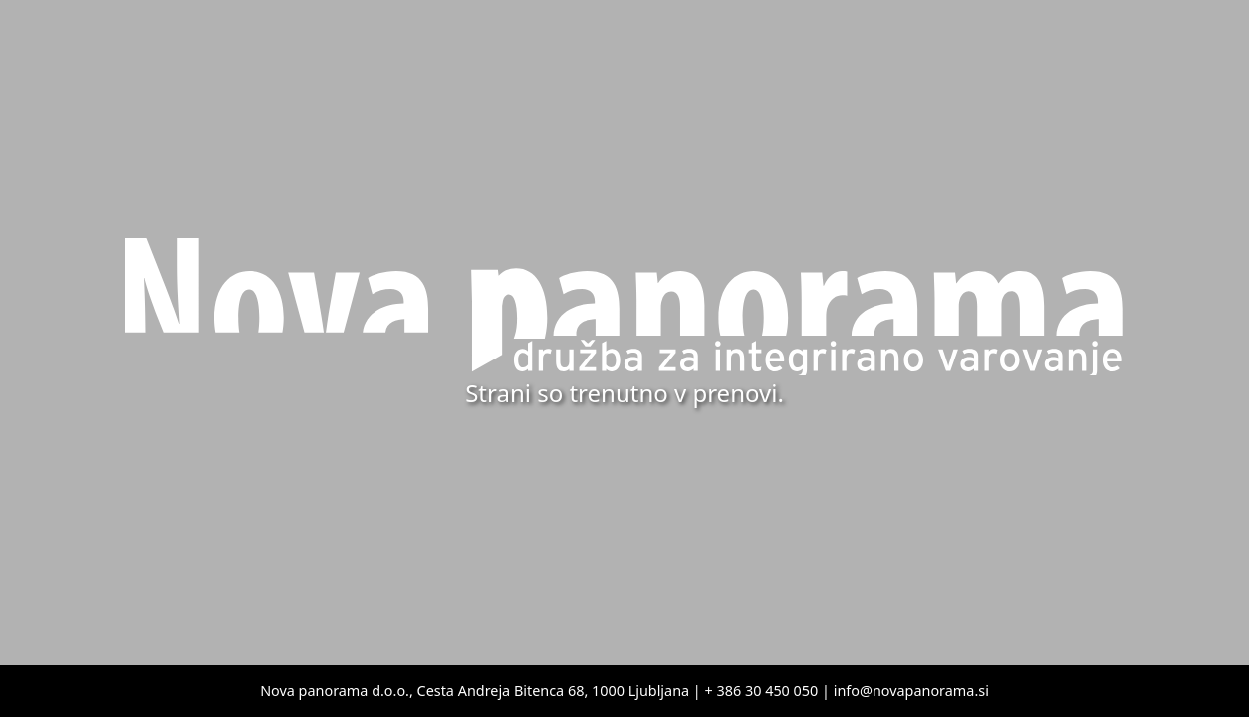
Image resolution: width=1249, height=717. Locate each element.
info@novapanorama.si (911, 690)
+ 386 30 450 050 (762, 690)
